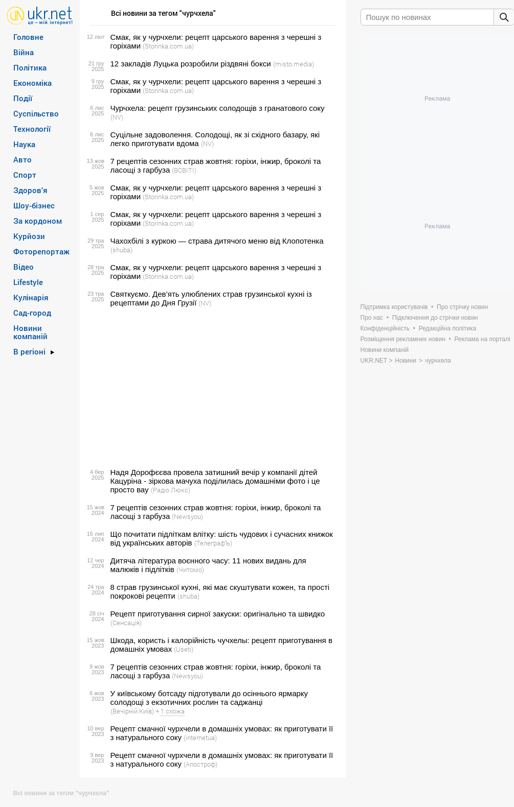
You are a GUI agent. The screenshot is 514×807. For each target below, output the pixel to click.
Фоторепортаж (41, 251)
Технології (32, 129)
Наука (24, 144)
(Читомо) (190, 569)
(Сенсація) (126, 622)
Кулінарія (31, 297)
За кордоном (37, 221)
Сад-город (32, 312)
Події (22, 98)
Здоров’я (30, 190)
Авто (22, 159)
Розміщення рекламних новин (403, 339)
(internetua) (200, 737)
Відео (23, 267)
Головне (28, 37)
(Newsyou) (187, 516)
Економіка (32, 83)
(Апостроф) (200, 764)
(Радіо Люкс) (170, 489)
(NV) (116, 117)
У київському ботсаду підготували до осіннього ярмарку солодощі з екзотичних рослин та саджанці (209, 697)
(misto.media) (293, 63)
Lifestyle (28, 282)
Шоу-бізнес (34, 205)
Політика (30, 67)
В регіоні (29, 351)
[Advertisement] (211, 387)
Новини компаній (30, 332)
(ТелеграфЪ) (213, 543)
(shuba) (121, 249)
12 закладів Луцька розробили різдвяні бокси (190, 63)
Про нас (372, 317)
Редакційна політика (447, 328)
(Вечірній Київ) (132, 711)
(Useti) (183, 649)
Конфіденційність (385, 328)
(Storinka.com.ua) (168, 46)
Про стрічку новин (462, 307)
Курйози (29, 236)
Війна (23, 52)
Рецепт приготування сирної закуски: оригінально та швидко (217, 613)
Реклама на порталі (482, 339)
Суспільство (36, 113)
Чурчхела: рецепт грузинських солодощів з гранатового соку (217, 108)
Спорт (24, 175)
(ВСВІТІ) (184, 170)
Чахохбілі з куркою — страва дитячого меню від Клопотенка (217, 240)
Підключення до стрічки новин (435, 317)
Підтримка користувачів (394, 307)
